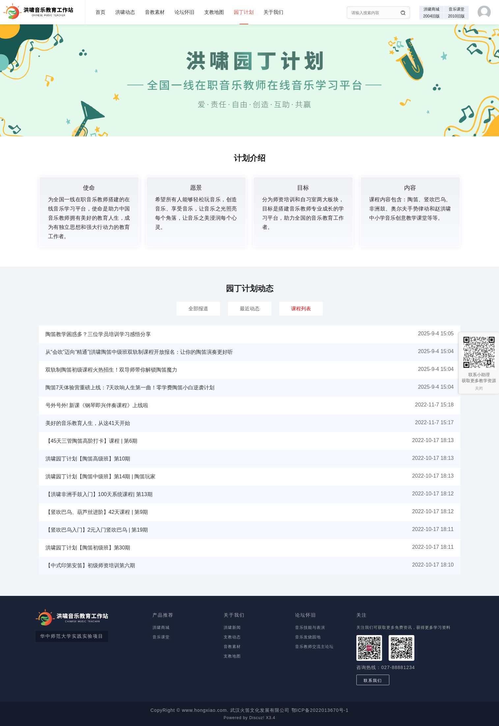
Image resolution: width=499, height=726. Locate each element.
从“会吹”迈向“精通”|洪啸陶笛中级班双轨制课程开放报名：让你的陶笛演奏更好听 (139, 352)
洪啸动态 (125, 12)
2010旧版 (456, 16)
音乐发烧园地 (308, 637)
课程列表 (301, 308)
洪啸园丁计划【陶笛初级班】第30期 (87, 547)
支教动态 (232, 637)
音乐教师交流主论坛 (314, 646)
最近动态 (250, 308)
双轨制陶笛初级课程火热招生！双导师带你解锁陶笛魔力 (111, 370)
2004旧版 (431, 16)
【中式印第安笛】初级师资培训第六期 (90, 565)
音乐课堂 (456, 9)
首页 (100, 12)
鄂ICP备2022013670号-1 (320, 710)
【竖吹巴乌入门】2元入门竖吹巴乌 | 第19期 (96, 530)
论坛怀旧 (184, 12)
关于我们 (273, 12)
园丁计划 (244, 12)
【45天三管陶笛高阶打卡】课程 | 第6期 (91, 441)
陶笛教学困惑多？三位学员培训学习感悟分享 (98, 334)
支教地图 (214, 12)
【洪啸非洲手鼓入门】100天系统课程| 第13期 (98, 494)
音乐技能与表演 (310, 627)
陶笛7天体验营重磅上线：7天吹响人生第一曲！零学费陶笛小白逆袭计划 (130, 387)
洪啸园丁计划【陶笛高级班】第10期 (87, 458)
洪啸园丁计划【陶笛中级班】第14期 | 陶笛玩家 (100, 476)
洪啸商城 (431, 9)
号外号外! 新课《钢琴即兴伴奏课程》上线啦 (97, 405)
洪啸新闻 (232, 627)
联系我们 (373, 680)
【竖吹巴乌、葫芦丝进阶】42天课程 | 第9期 (96, 512)
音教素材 (155, 12)
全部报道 (198, 308)
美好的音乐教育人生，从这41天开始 (87, 423)
